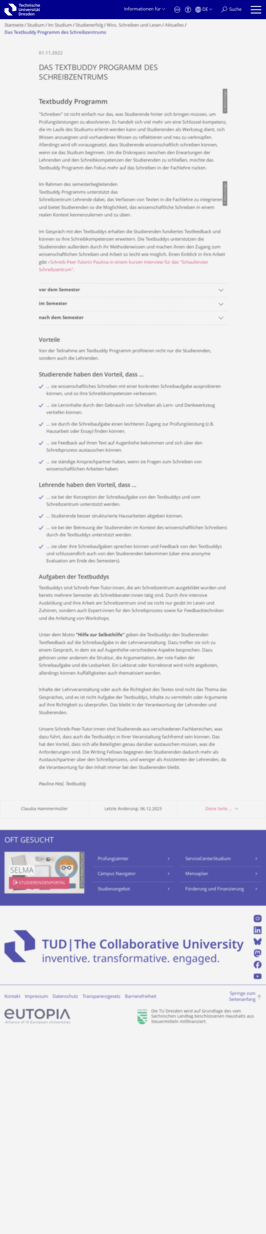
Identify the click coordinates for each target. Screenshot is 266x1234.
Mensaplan (196, 1074)
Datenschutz (65, 1197)
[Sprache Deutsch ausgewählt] (203, 9)
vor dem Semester (59, 490)
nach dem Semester (61, 518)
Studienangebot (114, 1089)
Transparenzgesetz (101, 1197)
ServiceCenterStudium (208, 1059)
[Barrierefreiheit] (188, 10)
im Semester (53, 504)
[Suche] (231, 9)
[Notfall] (177, 10)
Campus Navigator (117, 1074)
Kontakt (12, 1197)
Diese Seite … (218, 1009)
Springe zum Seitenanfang (242, 1197)
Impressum (36, 1197)
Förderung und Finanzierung (214, 1089)
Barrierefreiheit (140, 1197)
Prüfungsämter (113, 1059)
